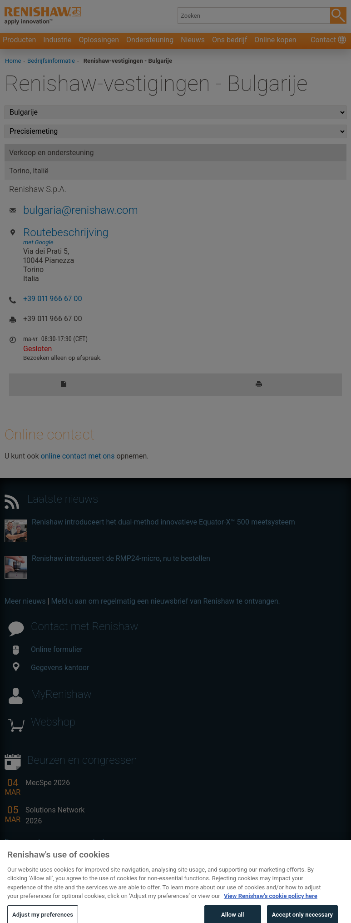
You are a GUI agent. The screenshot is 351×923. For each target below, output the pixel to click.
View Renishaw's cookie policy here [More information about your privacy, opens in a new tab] (270, 903)
